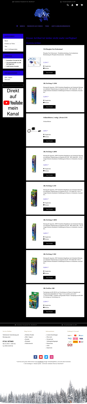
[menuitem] (81, 5)
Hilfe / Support (8, 77)
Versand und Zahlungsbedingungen (52, 340)
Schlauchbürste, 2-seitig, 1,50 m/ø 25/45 (55, 117)
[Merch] (22, 26)
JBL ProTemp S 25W (49, 186)
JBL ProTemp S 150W (50, 83)
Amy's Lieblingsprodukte (11, 49)
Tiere (6, 46)
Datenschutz (50, 343)
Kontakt (27, 339)
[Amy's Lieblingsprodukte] (60, 26)
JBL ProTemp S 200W (50, 151)
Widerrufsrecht (29, 343)
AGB (48, 345)
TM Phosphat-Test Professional (52, 49)
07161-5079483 (8, 341)
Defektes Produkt (29, 335)
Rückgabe (27, 341)
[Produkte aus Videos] (35, 26)
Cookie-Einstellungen (52, 335)
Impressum (49, 347)
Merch (6, 41)
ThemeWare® (60, 363)
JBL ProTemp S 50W (49, 254)
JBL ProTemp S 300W (50, 220)
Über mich (7, 79)
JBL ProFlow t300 (48, 288)
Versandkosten (40, 361)
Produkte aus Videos (10, 43)
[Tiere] (47, 26)
